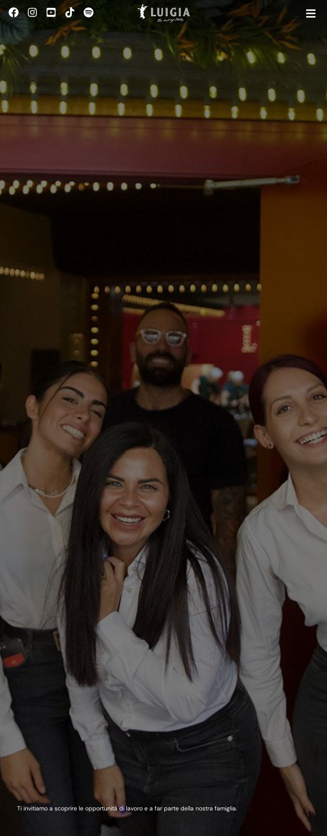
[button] (311, 13)
